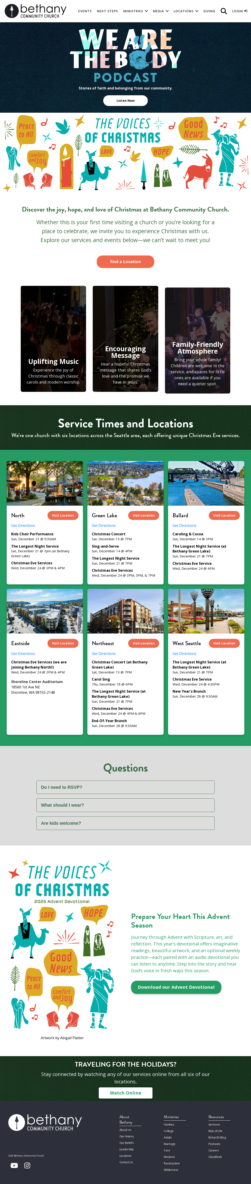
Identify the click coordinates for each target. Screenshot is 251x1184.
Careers (213, 1149)
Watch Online (125, 1093)
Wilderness (171, 1167)
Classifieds (215, 1155)
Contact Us (126, 1160)
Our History (126, 1136)
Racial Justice (171, 1161)
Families (169, 1124)
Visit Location (63, 515)
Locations (125, 1154)
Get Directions (23, 525)
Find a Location (125, 261)
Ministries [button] (133, 11)
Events (85, 11)
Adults (168, 1136)
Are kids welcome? (61, 823)
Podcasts (214, 1143)
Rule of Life (215, 1130)
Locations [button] (183, 11)
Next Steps (107, 11)
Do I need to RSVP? (62, 787)
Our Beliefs (126, 1142)
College (168, 1130)
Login (239, 11)
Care (167, 1149)
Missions (169, 1155)
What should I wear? (62, 805)
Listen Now (126, 100)
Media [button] (158, 11)
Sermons (213, 1124)
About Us (125, 1130)
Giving (209, 11)
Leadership (126, 1148)
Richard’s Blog (217, 1136)
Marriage (169, 1143)
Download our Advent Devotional (176, 987)
